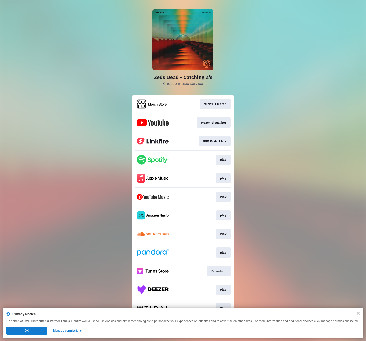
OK (27, 330)
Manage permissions (67, 330)
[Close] (358, 313)
